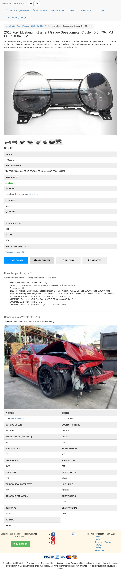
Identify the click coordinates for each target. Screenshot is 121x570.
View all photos (16, 419)
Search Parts (40, 10)
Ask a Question (42, 260)
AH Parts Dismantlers (14, 3)
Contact (72, 10)
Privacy (98, 548)
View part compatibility (15, 252)
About (101, 10)
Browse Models (58, 10)
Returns (98, 545)
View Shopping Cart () (16, 17)
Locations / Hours (87, 10)
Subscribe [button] (20, 543)
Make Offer (94, 260)
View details (34, 194)
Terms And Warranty (103, 542)
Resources (99, 550)
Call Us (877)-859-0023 (17, 10)
